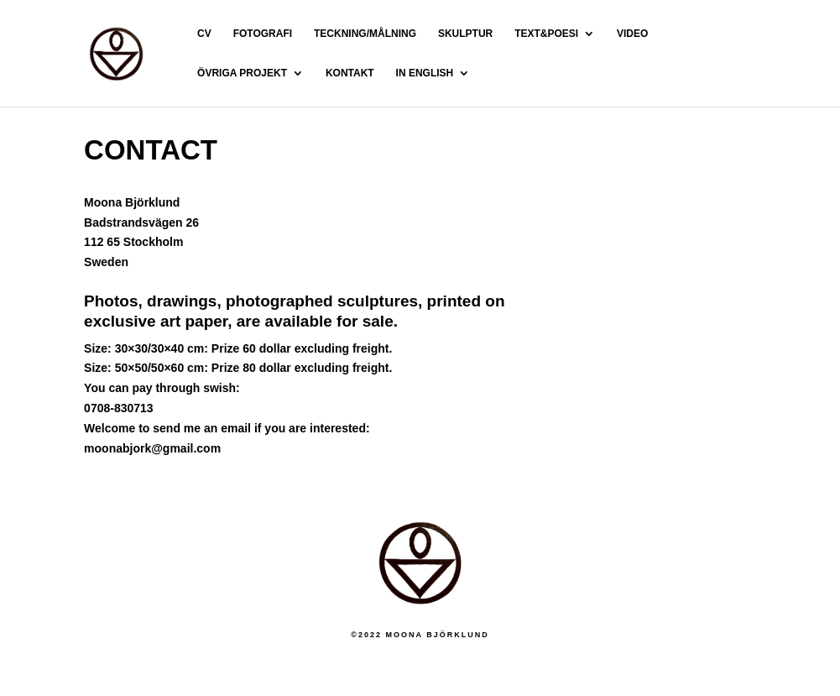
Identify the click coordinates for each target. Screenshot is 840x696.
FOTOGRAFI (262, 33)
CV (204, 33)
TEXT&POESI (546, 33)
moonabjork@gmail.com (152, 448)
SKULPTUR (465, 33)
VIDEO (632, 33)
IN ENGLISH (425, 73)
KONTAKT (350, 73)
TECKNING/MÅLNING (365, 33)
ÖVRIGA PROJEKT (242, 73)
